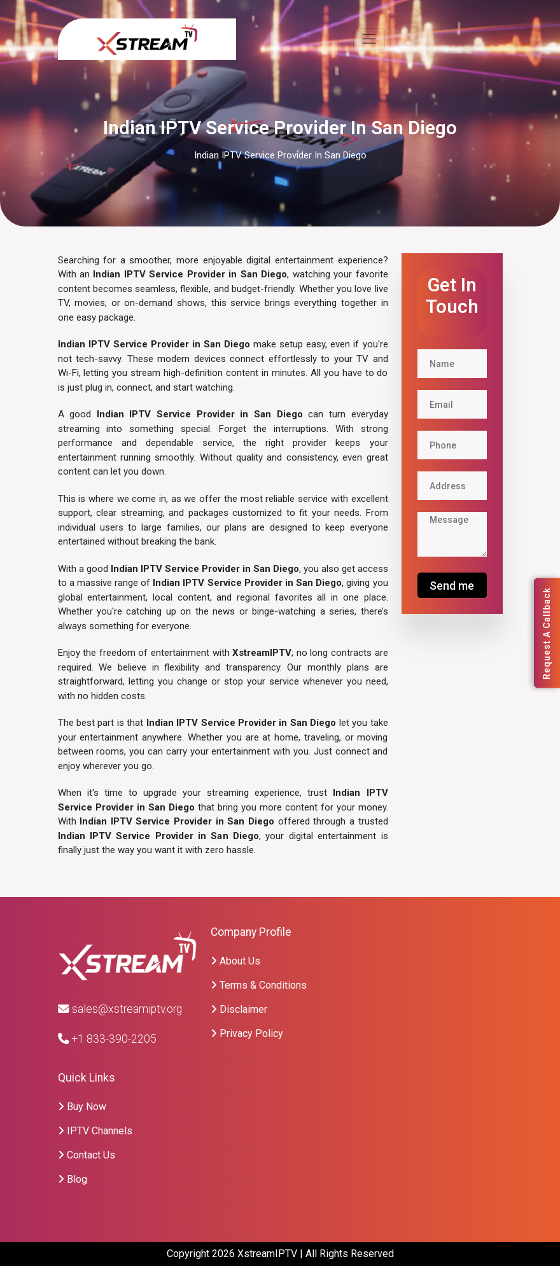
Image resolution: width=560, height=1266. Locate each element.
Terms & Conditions (259, 985)
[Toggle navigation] (368, 39)
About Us (235, 961)
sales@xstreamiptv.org (120, 1009)
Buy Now (82, 1107)
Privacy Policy (247, 1033)
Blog (72, 1179)
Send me (452, 585)
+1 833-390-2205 (107, 1039)
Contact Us (86, 1155)
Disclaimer (239, 1009)
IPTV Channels (95, 1131)
